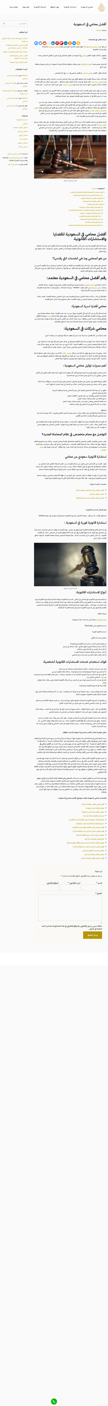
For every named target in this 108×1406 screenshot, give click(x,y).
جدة (62, 90)
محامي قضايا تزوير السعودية (93, 1190)
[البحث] (17, 23)
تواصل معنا (88, 8)
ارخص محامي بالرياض (95, 730)
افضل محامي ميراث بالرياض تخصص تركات (87, 724)
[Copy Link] (78, 47)
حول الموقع (50, 5)
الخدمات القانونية (83, 77)
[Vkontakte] (74, 47)
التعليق (98, 1310)
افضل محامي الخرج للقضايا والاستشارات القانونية (85, 1219)
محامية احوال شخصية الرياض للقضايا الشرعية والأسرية (83, 1207)
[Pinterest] (57, 47)
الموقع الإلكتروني (52, 1296)
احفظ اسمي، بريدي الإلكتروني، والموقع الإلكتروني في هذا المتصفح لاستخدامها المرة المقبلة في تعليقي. (72, 1366)
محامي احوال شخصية (19, 162)
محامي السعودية (86, 5)
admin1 (97, 31)
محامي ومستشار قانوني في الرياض (91, 1255)
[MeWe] (66, 47)
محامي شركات (61, 508)
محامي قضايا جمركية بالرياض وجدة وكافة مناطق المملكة (82, 1243)
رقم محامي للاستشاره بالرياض (92, 1237)
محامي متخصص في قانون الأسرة (72, 158)
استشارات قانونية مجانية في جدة (92, 1202)
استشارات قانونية (67, 5)
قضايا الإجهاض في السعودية (17, 82)
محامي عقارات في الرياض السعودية (91, 1196)
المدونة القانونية (34, 5)
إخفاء (92, 263)
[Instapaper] (49, 47)
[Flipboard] (61, 47)
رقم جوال (18, 5)
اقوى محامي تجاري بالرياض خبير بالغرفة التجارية (86, 1225)
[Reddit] (44, 47)
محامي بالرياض (85, 90)
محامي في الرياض (11, 223)
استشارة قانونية (87, 398)
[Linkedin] (53, 47)
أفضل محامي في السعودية (91, 51)
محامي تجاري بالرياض (14, 207)
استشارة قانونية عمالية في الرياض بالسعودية (87, 1213)
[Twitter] (40, 47)
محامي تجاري (22, 174)
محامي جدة (23, 180)
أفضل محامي (87, 185)
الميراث (98, 451)
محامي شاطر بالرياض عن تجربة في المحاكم (88, 736)
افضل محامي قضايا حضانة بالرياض (90, 1267)
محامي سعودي (80, 659)
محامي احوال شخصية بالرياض (92, 1261)
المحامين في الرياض (86, 103)
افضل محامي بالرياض (12, 201)
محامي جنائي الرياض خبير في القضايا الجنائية (87, 1231)
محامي (81, 64)
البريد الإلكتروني (74, 1296)
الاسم (99, 1296)
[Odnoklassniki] (70, 47)
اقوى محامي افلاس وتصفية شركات (91, 1184)
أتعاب (86, 977)
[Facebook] (36, 47)
